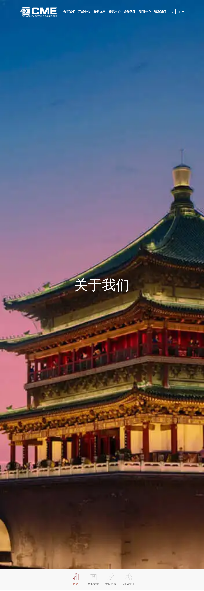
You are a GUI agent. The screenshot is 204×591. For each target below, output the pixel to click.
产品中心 (84, 11)
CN (181, 12)
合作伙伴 (130, 11)
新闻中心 (145, 11)
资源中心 (115, 11)
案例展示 (99, 11)
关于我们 (69, 11)
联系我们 (160, 11)
